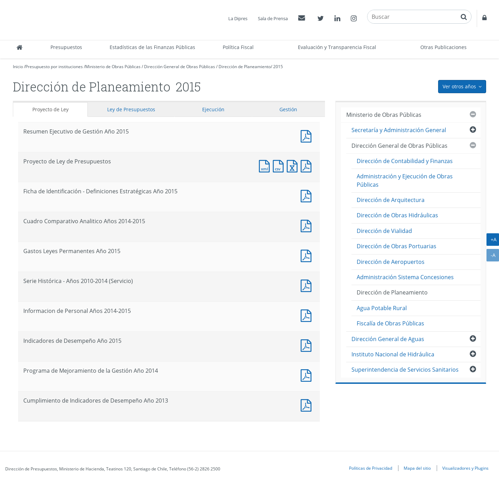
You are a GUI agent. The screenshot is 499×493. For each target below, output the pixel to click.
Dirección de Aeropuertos (391, 262)
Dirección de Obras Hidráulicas (397, 215)
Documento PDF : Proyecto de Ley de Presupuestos (308, 165)
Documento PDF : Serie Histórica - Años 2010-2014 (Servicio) (308, 285)
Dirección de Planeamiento (245, 67)
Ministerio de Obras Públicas (113, 67)
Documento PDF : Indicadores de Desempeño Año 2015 (308, 345)
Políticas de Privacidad (370, 468)
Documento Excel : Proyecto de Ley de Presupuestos (294, 165)
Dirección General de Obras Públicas (179, 67)
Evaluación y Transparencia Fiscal (337, 47)
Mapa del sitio (417, 468)
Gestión (288, 109)
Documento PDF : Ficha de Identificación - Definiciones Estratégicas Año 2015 (308, 195)
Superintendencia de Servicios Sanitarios (405, 369)
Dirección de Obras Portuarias (396, 246)
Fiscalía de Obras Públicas (390, 323)
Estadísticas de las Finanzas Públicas (152, 47)
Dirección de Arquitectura (391, 200)
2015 (278, 67)
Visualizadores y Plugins (465, 468)
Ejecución (213, 109)
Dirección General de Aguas (387, 339)
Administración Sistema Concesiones (405, 277)
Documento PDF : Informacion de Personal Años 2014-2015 (308, 315)
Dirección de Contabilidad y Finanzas (405, 161)
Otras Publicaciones (443, 47)
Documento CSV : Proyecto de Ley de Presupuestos (280, 165)
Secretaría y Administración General (398, 130)
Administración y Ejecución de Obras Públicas (405, 180)
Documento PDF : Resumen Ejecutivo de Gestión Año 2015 (308, 135)
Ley (131, 109)
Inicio (18, 67)
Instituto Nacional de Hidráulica (392, 354)
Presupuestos (66, 47)
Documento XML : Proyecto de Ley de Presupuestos (266, 165)
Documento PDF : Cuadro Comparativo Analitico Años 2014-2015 (308, 225)
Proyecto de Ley (50, 109)
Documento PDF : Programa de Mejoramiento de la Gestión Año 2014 (308, 374)
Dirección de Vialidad (384, 231)
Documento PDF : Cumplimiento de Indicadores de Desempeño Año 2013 (308, 404)
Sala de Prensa (273, 18)
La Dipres (237, 18)
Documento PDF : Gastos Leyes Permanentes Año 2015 (308, 255)
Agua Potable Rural (382, 308)
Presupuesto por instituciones (54, 67)
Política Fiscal (238, 47)
